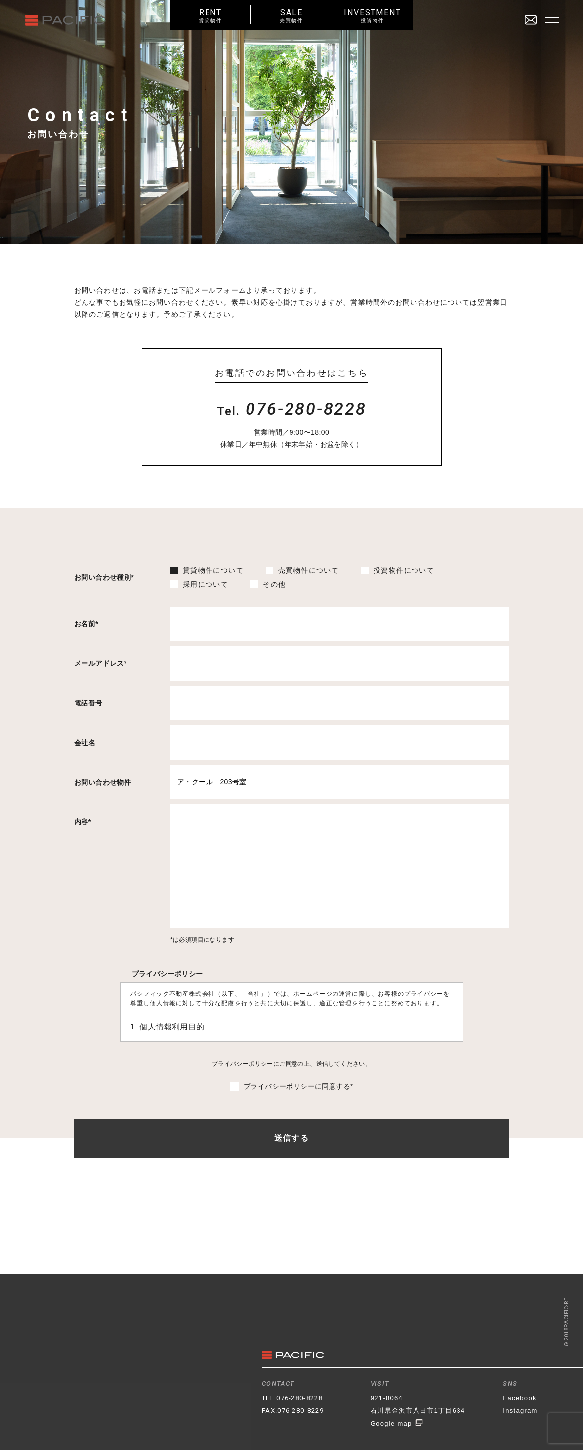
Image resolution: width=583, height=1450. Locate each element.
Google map (397, 1423)
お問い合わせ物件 (102, 782)
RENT (210, 15)
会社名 (84, 742)
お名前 (86, 623)
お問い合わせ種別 (104, 577)
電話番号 (88, 703)
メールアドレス (100, 663)
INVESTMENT (372, 15)
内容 (82, 821)
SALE (291, 15)
